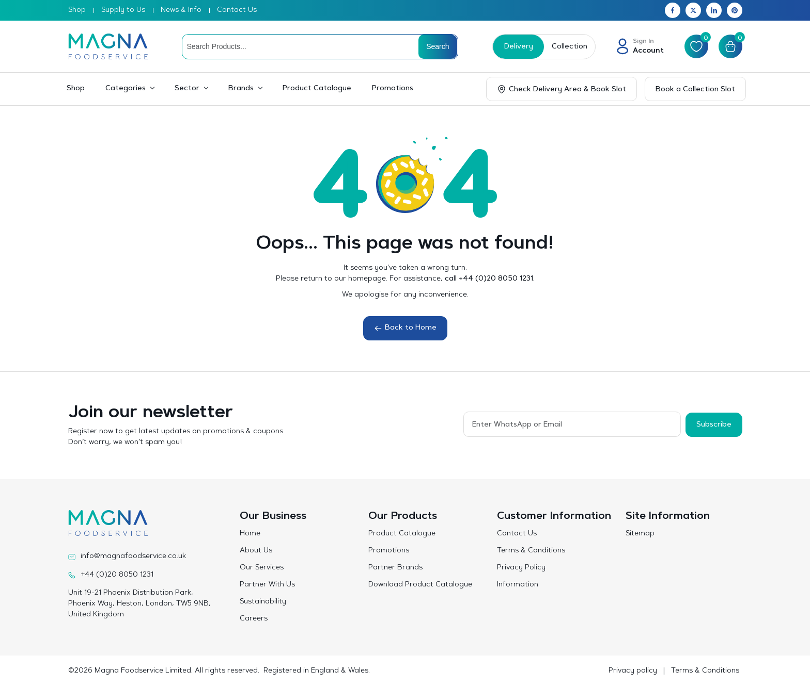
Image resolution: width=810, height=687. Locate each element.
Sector (187, 88)
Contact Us (237, 10)
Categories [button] (125, 88)
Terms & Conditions (531, 550)
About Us (256, 550)
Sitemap (640, 533)
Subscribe (713, 424)
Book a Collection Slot (695, 89)
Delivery (517, 47)
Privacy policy (633, 671)
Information (517, 584)
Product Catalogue (317, 88)
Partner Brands (395, 567)
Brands (241, 88)
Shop (77, 10)
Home (250, 533)
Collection (568, 47)
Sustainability (263, 602)
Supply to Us (123, 10)
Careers (254, 619)
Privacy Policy (521, 567)
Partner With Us (267, 584)
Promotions (392, 88)
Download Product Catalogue (420, 584)
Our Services (262, 567)
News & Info (181, 10)
